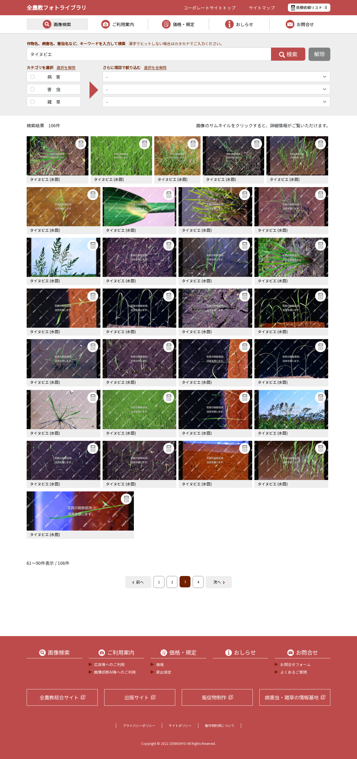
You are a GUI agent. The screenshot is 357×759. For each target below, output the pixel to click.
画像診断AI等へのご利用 (115, 672)
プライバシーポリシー (139, 725)
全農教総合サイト (59, 697)
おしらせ (244, 24)
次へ (217, 582)
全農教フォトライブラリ (57, 7)
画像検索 (62, 24)
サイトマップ (262, 7)
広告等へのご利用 (109, 664)
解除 (319, 54)
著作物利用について (219, 725)
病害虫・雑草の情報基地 (292, 697)
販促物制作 (214, 697)
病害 (56, 76)
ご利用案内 (123, 24)
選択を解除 (66, 67)
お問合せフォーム (295, 664)
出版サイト (136, 697)
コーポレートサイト (209, 7)
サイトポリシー (180, 725)
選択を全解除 (155, 67)
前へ (140, 582)
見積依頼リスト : (309, 8)
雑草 (56, 101)
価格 (160, 664)
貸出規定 (163, 672)
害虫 (56, 89)
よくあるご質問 (293, 672)
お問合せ (305, 24)
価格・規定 (184, 24)
